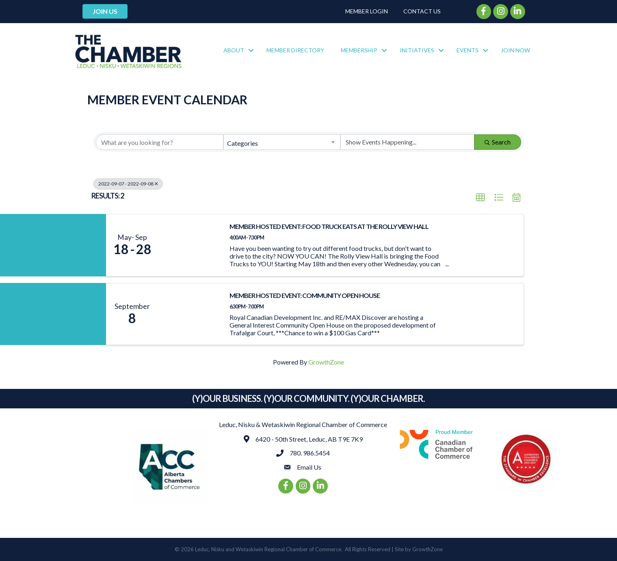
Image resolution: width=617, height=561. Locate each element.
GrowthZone (326, 362)
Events (467, 50)
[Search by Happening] (407, 142)
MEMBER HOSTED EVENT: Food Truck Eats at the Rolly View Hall (329, 226)
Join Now (515, 50)
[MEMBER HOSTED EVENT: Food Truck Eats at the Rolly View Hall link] (190, 245)
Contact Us (422, 11)
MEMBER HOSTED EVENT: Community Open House (304, 295)
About (233, 50)
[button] (480, 198)
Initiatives (417, 50)
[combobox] (281, 142)
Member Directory (295, 50)
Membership (359, 50)
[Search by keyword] (159, 142)
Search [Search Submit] (498, 142)
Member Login (366, 11)
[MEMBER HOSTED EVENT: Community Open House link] (190, 314)
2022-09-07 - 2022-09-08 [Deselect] (128, 184)
